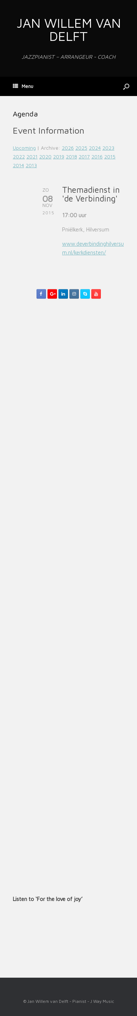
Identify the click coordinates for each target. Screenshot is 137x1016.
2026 (68, 148)
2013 (31, 165)
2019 (58, 157)
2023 (108, 148)
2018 (71, 157)
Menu (23, 86)
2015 (109, 157)
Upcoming (24, 148)
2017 (84, 157)
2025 (81, 148)
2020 (45, 157)
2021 (32, 157)
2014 (18, 165)
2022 (19, 157)
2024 (95, 148)
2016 (97, 157)
